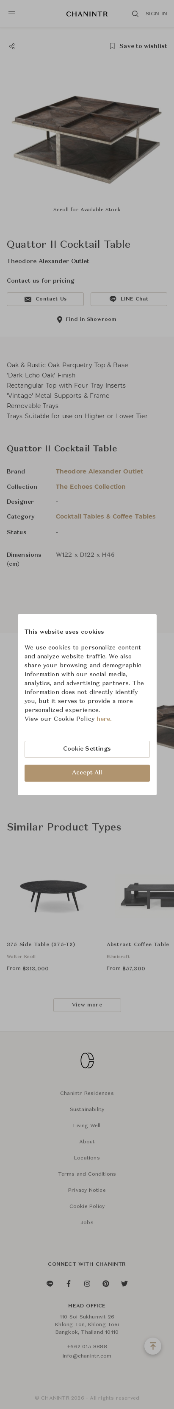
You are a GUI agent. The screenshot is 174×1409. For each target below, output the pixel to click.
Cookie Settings (87, 749)
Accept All (87, 773)
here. (104, 719)
